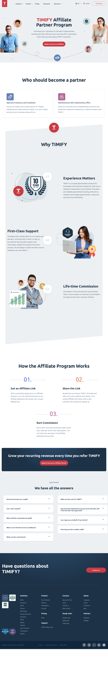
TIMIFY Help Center (47, 628)
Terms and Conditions (51, 646)
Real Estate (23, 612)
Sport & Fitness (24, 629)
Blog (85, 609)
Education (23, 618)
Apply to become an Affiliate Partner (54, 463)
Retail (22, 606)
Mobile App (65, 624)
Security (43, 609)
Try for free (99, 3)
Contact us (96, 570)
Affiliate (86, 621)
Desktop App (66, 618)
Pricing (37, 4)
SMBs (22, 600)
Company (86, 600)
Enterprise (47, 4)
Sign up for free (67, 600)
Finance (22, 609)
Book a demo (66, 609)
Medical (22, 626)
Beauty (22, 623)
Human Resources (25, 615)
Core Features (45, 600)
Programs (86, 618)
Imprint (41, 646)
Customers (87, 606)
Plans (43, 618)
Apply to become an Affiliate (54, 44)
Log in (64, 603)
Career (86, 603)
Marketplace (45, 606)
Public (22, 620)
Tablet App (65, 621)
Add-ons (43, 603)
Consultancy (23, 632)
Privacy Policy (63, 646)
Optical (22, 635)
